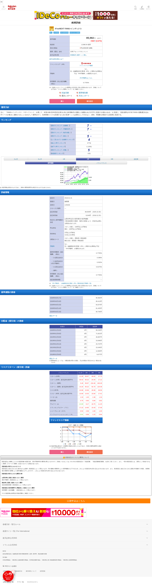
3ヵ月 (16, 159)
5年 (112, 159)
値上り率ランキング (58, 143)
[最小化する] (13, 571)
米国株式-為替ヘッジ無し (78, 55)
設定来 (136, 159)
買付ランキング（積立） (60, 136)
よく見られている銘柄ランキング (63, 139)
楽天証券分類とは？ (56, 59)
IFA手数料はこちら (86, 78)
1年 (64, 159)
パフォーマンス (101, 163)
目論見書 (65, 93)
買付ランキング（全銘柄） (60, 125)
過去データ (53, 316)
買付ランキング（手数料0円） (61, 129)
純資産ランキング (57, 153)
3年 (88, 159)
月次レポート (84, 96)
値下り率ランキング (58, 146)
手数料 (52, 246)
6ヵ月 (40, 159)
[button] (62, 101)
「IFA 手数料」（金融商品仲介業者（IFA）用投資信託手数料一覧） (71, 283)
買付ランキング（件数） (60, 150)
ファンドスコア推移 (86, 65)
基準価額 (50, 163)
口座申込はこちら (76, 501)
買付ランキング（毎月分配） (61, 132)
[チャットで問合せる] (8, 576)
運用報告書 (83, 93)
